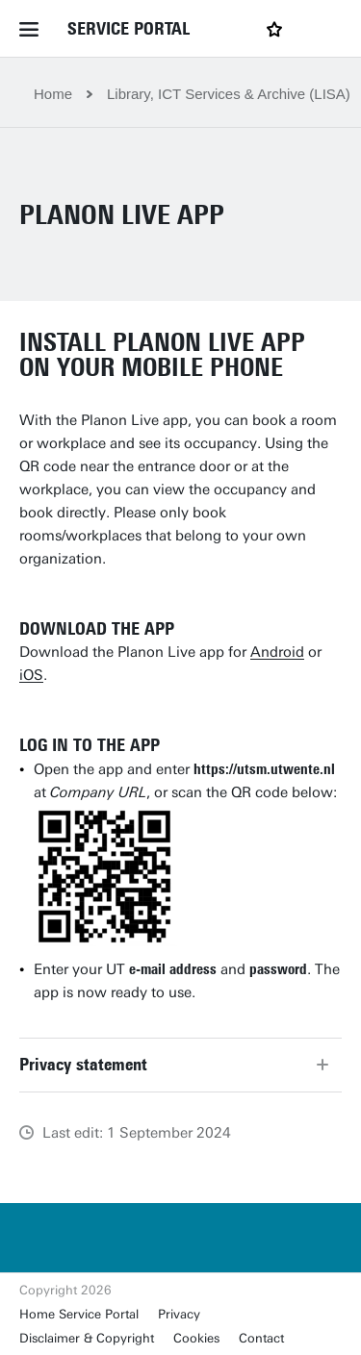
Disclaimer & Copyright (86, 1338)
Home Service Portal (79, 1314)
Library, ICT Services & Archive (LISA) (228, 94)
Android (277, 652)
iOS (31, 675)
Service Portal (128, 28)
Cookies (196, 1338)
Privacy (179, 1314)
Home (53, 94)
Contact (261, 1338)
